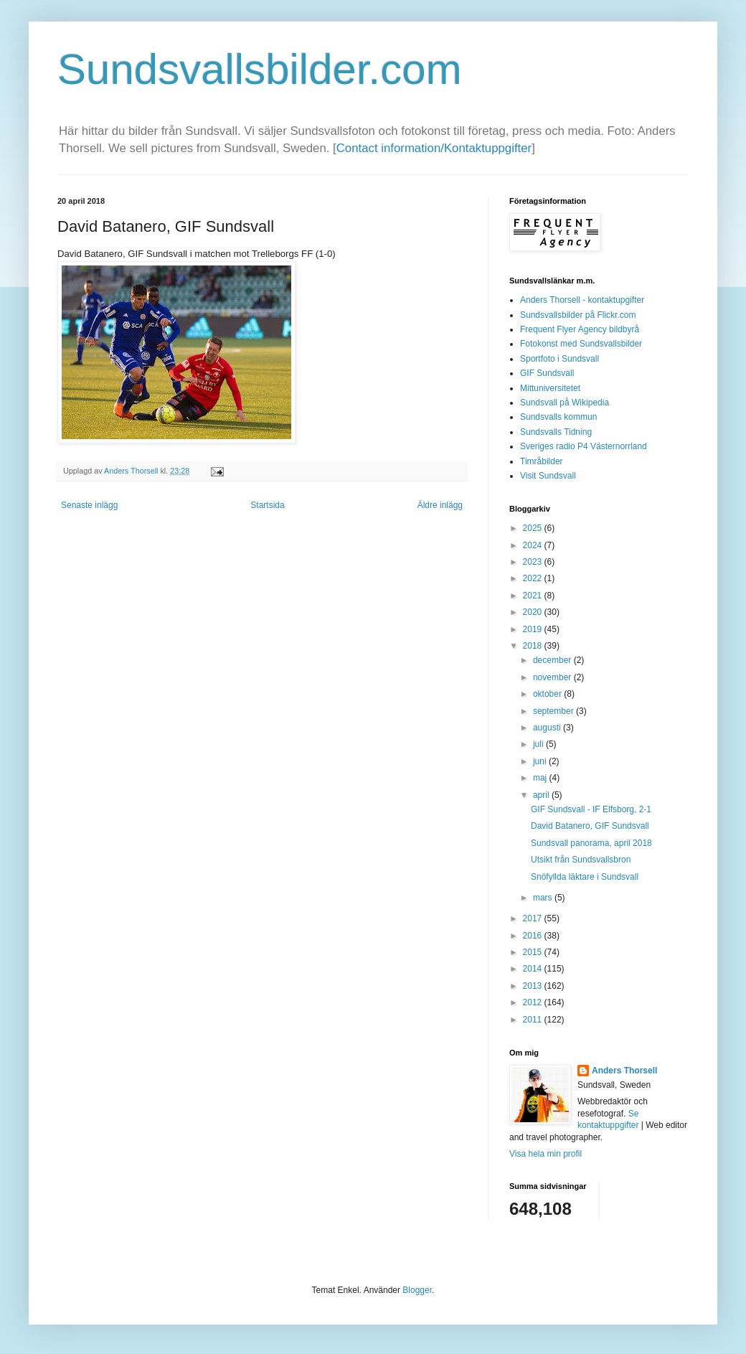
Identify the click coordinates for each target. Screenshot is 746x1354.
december (553, 660)
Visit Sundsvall (548, 476)
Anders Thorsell (132, 470)
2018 (533, 646)
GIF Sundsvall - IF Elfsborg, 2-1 (591, 809)
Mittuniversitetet (550, 388)
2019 (533, 629)
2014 (533, 969)
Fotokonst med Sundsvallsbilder (581, 344)
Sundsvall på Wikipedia (564, 403)
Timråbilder (541, 461)
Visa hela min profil (545, 1154)
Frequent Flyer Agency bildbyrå (579, 329)
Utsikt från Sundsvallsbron (581, 860)
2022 (533, 578)
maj (541, 778)
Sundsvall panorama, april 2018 (591, 843)
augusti (548, 728)
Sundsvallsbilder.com (259, 69)
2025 (533, 528)
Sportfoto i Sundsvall (559, 359)
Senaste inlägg (89, 505)
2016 (533, 936)
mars (543, 898)
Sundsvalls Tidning (556, 432)
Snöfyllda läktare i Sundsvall (584, 877)
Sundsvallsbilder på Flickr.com (578, 315)
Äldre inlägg (440, 505)
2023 (533, 562)
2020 (533, 612)
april (542, 795)
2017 (533, 918)
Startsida (267, 505)
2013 (533, 986)
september (554, 711)
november (553, 677)
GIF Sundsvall (547, 373)
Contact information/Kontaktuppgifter (434, 148)
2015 (533, 952)
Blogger (417, 1290)
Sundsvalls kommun (558, 417)
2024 (533, 545)
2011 (533, 1020)
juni (541, 761)
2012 (533, 1002)
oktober (548, 694)
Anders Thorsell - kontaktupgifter (582, 300)
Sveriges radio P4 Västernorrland (583, 446)
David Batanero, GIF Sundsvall (590, 826)
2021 (533, 596)
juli (539, 744)
